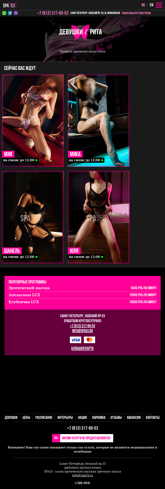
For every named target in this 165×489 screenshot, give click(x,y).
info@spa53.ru (82, 331)
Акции (82, 418)
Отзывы (116, 418)
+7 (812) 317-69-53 (82, 326)
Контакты (153, 418)
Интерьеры (65, 418)
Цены (26, 418)
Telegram (10, 13)
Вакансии (134, 418)
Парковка (98, 418)
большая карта (82, 348)
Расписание (43, 418)
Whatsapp (4, 13)
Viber (16, 13)
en (151, 5)
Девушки (71, 32)
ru (143, 5)
